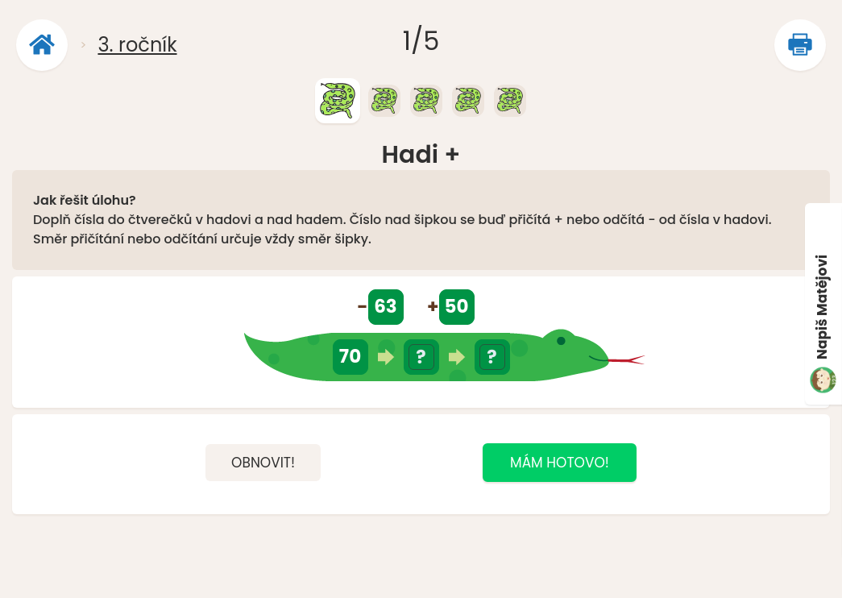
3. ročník (136, 44)
